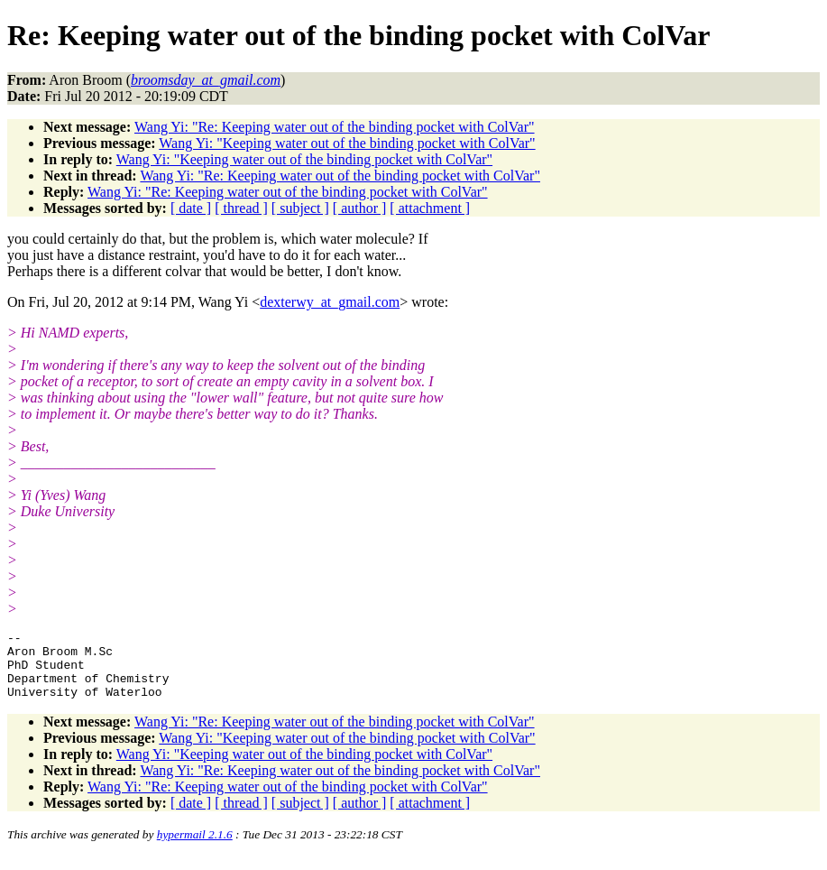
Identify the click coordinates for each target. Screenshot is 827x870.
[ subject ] (300, 208)
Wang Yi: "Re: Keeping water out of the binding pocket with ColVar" (334, 126)
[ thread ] (241, 208)
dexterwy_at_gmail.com (330, 302)
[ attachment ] (430, 208)
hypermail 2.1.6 (195, 848)
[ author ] (360, 208)
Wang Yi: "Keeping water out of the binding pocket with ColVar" (347, 143)
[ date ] (190, 208)
